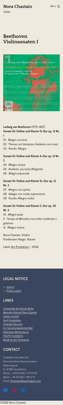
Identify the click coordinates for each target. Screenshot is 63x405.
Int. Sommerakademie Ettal (17, 328)
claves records (11, 316)
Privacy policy (13, 290)
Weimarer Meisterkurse (16, 332)
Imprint (10, 287)
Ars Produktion (21, 247)
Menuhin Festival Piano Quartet (20, 312)
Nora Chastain (17, 6)
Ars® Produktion (12, 320)
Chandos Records (12, 324)
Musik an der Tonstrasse (16, 339)
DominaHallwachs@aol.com (25, 381)
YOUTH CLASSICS (13, 336)
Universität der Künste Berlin (18, 308)
